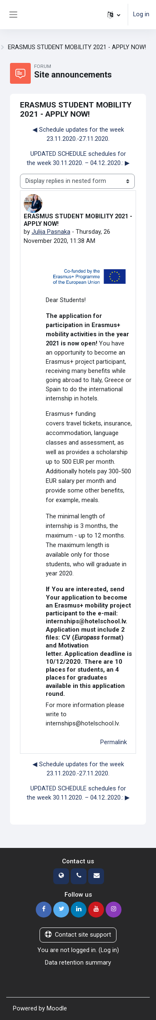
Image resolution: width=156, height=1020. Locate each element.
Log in (141, 14)
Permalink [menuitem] (113, 742)
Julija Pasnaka (51, 231)
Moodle (57, 1008)
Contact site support (78, 934)
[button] (114, 14)
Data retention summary (78, 962)
